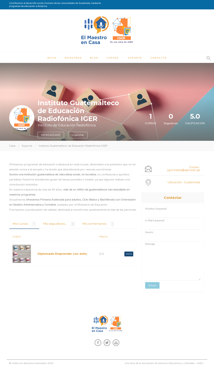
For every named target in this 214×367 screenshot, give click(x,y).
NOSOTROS (73, 58)
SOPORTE (135, 58)
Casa (12, 146)
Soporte (27, 146)
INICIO (52, 58)
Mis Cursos (20, 223)
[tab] (24, 224)
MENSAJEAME (51, 135)
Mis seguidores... (55, 223)
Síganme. (78, 135)
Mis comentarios (94, 223)
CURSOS (112, 58)
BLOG (94, 58)
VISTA (129, 254)
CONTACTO (158, 58)
